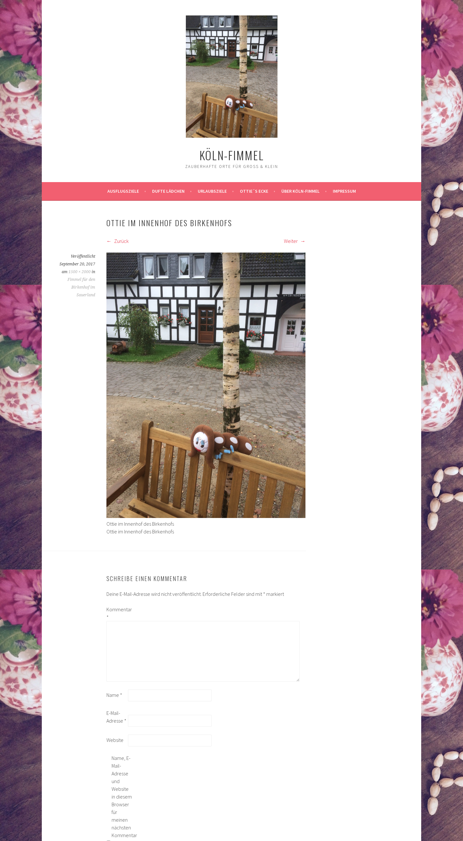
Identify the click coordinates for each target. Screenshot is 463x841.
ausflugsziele (123, 191)
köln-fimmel (231, 154)
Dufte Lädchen (168, 191)
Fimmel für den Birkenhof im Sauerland (81, 287)
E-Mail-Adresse (116, 717)
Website (114, 740)
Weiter (294, 241)
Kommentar (116, 613)
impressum (344, 191)
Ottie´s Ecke (254, 191)
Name (114, 695)
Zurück (117, 241)
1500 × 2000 (79, 272)
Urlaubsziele (212, 191)
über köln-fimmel (300, 191)
